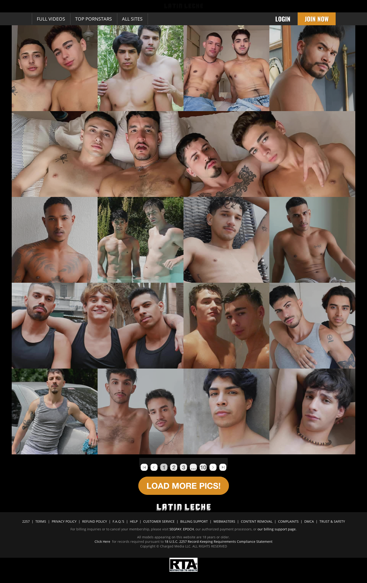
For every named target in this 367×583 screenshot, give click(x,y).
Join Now (317, 18)
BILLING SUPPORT (194, 521)
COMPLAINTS (288, 521)
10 (203, 467)
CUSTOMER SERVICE (159, 521)
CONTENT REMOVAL (256, 521)
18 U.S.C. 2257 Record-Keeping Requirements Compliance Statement (218, 541)
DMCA (309, 521)
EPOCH (188, 529)
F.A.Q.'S (118, 521)
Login (282, 18)
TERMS (40, 521)
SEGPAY (175, 529)
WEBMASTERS (224, 521)
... (193, 467)
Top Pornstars (93, 19)
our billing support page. (277, 529)
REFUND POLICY (94, 521)
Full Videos (51, 19)
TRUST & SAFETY (332, 521)
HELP (134, 521)
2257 (26, 521)
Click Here (103, 541)
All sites (132, 19)
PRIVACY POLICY (64, 521)
